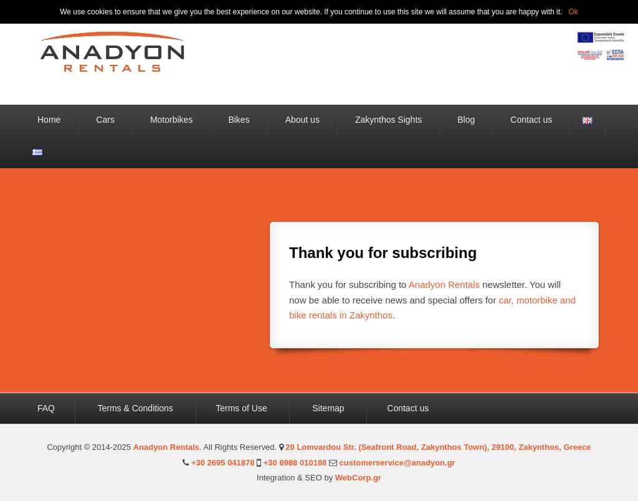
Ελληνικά (37, 152)
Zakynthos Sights (388, 120)
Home (48, 120)
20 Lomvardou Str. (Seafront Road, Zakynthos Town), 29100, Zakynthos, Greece (438, 447)
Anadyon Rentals (444, 284)
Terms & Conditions (135, 408)
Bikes (238, 120)
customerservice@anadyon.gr (397, 462)
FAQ (47, 408)
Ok (573, 11)
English (588, 120)
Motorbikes (171, 120)
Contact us (531, 120)
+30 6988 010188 (295, 462)
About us (302, 120)
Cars (105, 120)
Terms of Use (243, 408)
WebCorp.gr (358, 477)
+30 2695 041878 (223, 462)
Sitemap (328, 408)
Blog (466, 120)
